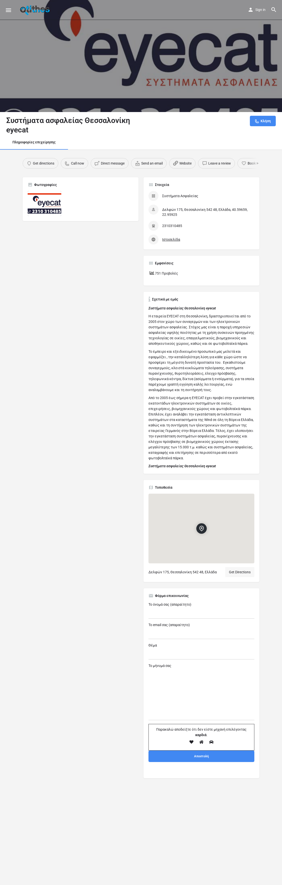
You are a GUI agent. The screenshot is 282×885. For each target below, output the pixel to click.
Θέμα (201, 651)
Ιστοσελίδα (171, 239)
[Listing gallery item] (44, 203)
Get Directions (240, 572)
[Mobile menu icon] (8, 10)
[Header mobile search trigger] (274, 9)
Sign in (260, 10)
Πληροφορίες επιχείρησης (34, 142)
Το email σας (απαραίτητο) (201, 631)
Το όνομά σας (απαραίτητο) (201, 610)
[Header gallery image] (141, 56)
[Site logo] (35, 10)
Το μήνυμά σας (201, 692)
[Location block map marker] (201, 528)
